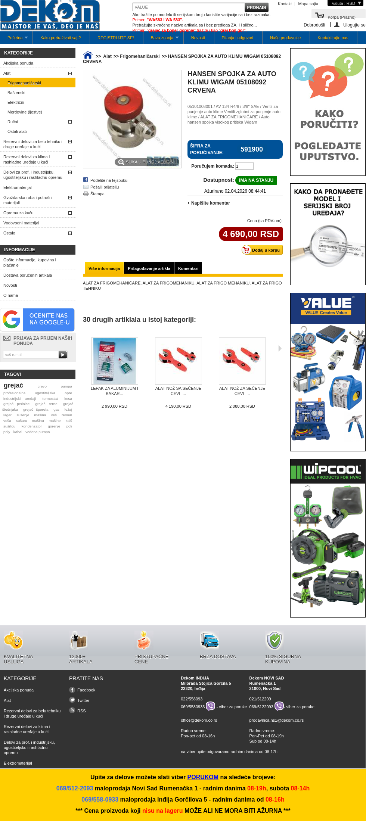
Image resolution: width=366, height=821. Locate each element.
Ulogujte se (354, 24)
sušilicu (9, 426)
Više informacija (104, 268)
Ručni (12, 121)
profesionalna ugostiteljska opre (37, 393)
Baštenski (16, 92)
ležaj (68, 409)
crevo (42, 386)
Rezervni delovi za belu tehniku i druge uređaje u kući (32, 144)
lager (7, 415)
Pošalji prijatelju (104, 187)
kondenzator (32, 426)
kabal (17, 432)
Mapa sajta (308, 3)
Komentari (188, 268)
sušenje (22, 415)
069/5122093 (261, 706)
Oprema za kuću (18, 213)
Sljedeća (280, 348)
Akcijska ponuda (18, 63)
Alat (6, 73)
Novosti (198, 37)
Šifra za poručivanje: (207, 149)
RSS (81, 711)
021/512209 (260, 699)
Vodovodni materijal (21, 223)
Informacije (19, 249)
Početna (14, 39)
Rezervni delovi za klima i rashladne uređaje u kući (26, 159)
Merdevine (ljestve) (24, 112)
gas (56, 409)
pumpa (66, 386)
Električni (15, 102)
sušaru (21, 421)
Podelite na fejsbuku (108, 180)
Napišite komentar (210, 203)
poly (6, 432)
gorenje (54, 426)
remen (67, 415)
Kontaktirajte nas (332, 37)
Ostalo (9, 233)
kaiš (68, 421)
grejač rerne (46, 404)
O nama (10, 295)
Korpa (342, 16)
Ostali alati (17, 131)
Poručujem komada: (212, 166)
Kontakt (285, 3)
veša (7, 421)
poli (69, 426)
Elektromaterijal (17, 187)
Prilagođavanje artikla (149, 268)
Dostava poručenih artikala (27, 275)
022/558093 (191, 699)
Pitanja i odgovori (237, 37)
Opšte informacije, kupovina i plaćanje (29, 262)
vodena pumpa (37, 432)
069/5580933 (193, 706)
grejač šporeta (36, 409)
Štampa (97, 194)
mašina (40, 415)
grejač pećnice (16, 404)
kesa (68, 398)
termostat (50, 398)
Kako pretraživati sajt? (60, 37)
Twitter (83, 700)
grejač (13, 385)
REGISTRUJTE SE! (115, 37)
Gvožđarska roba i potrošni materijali (27, 200)
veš (53, 415)
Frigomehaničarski (24, 83)
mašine (55, 421)
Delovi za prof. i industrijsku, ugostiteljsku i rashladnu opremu (32, 175)
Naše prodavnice (285, 37)
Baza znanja (161, 39)
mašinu (38, 421)
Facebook (86, 690)
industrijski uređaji (19, 398)
